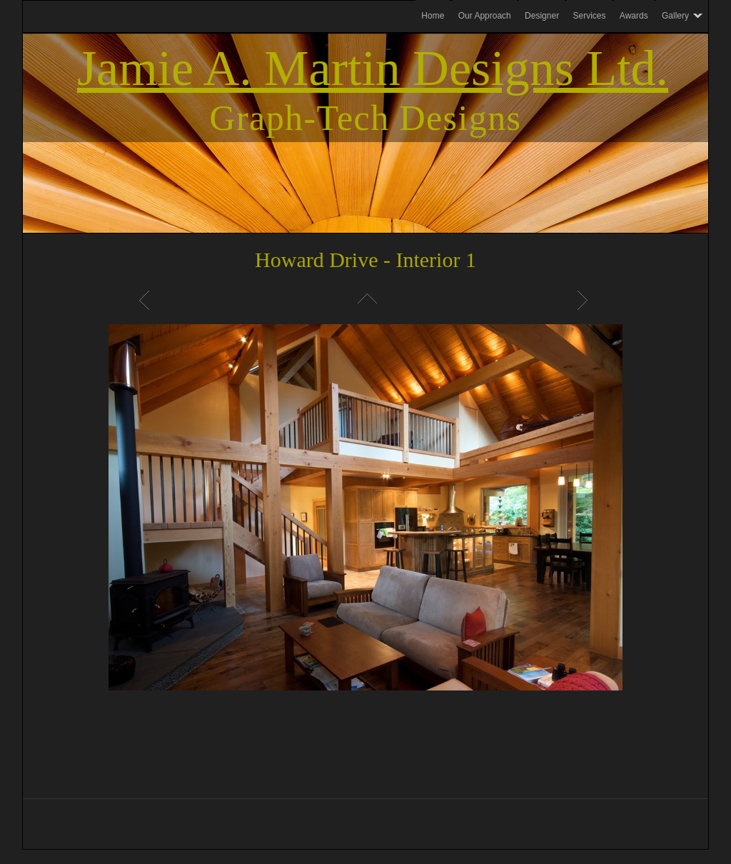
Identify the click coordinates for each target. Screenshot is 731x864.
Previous (146, 299)
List (365, 299)
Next (584, 299)
